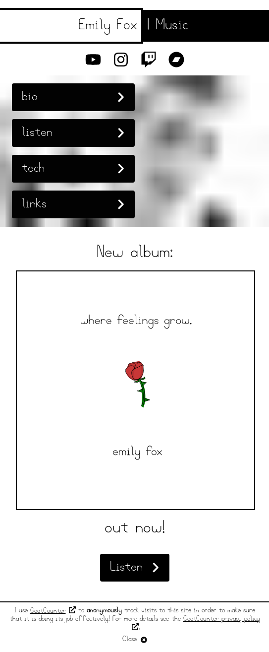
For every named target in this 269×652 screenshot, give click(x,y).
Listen (135, 567)
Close (134, 640)
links (73, 204)
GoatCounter (53, 611)
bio (73, 97)
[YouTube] (93, 59)
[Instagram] (121, 59)
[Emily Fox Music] (134, 26)
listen (73, 132)
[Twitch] (149, 59)
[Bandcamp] (176, 59)
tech (73, 168)
